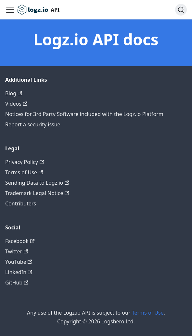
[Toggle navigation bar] (10, 10)
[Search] (181, 10)
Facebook (19, 241)
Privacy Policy (24, 162)
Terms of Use (24, 172)
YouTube (18, 261)
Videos (16, 103)
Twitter (16, 251)
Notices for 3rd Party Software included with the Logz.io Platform (84, 114)
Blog (13, 93)
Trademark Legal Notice (37, 193)
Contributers (20, 203)
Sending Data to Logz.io (37, 182)
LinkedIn (18, 272)
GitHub (16, 282)
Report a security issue (32, 124)
